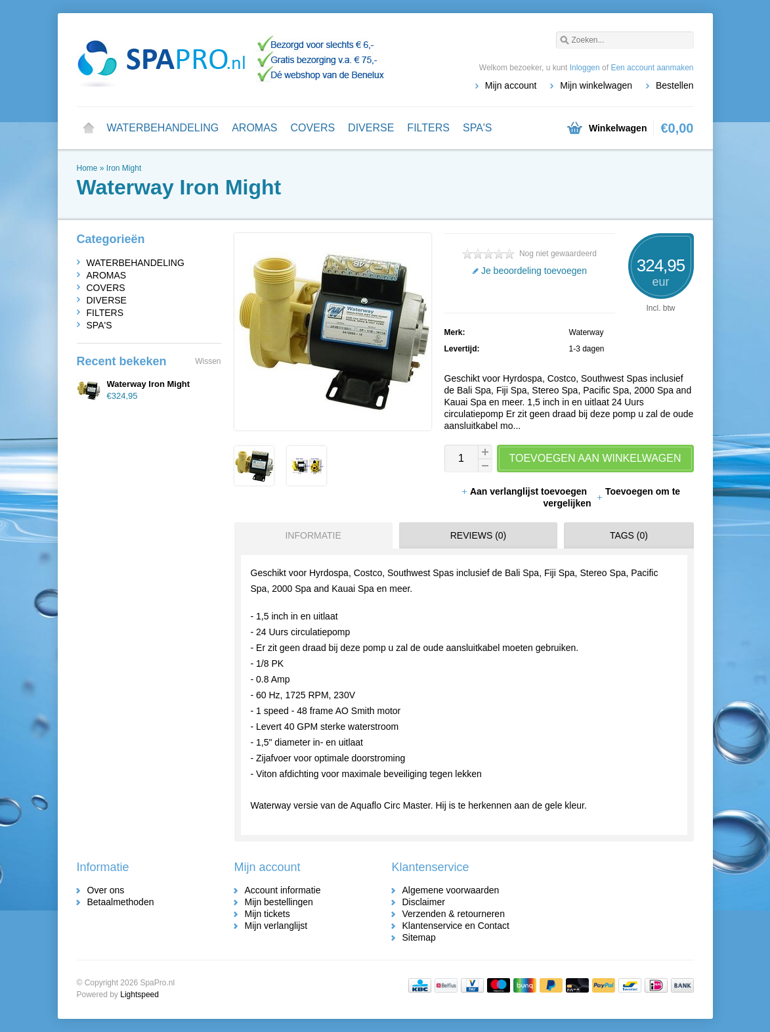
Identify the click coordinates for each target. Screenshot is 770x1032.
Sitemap (419, 937)
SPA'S (477, 127)
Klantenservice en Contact (455, 925)
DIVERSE (371, 127)
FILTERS (428, 127)
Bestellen (675, 85)
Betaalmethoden (120, 902)
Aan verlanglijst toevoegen (525, 491)
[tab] (310, 535)
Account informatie (283, 890)
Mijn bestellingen (279, 902)
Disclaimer (423, 902)
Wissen (208, 361)
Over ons (106, 890)
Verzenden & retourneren (453, 914)
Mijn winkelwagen (596, 85)
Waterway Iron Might (148, 384)
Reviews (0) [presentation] (478, 535)
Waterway (586, 332)
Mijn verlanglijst (276, 925)
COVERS (313, 127)
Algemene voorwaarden (451, 890)
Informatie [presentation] (313, 535)
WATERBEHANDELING (163, 127)
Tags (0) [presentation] (629, 535)
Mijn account (511, 85)
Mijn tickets (267, 914)
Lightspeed (139, 994)
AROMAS (254, 127)
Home (88, 128)
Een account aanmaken (651, 67)
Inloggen (585, 67)
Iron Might (123, 168)
